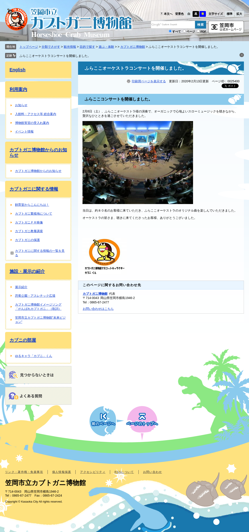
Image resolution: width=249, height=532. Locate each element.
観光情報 (70, 46)
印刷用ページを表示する (149, 81)
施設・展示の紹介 (27, 271)
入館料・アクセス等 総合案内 (35, 114)
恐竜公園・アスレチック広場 (35, 295)
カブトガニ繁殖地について (33, 213)
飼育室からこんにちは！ (32, 204)
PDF (203, 31)
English (17, 69)
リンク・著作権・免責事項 (24, 472)
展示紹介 (21, 287)
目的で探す (87, 46)
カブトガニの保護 (27, 240)
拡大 (239, 13)
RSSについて (124, 472)
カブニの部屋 (23, 340)
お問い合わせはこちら (98, 308)
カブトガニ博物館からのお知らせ (38, 171)
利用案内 (18, 89)
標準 (229, 13)
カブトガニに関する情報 (34, 189)
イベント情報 (24, 131)
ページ (190, 31)
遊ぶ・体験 (106, 46)
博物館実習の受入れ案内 (32, 123)
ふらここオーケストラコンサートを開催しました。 (55, 56)
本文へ (168, 13)
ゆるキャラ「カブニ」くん (33, 356)
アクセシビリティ (92, 472)
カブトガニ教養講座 (29, 231)
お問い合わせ (152, 472)
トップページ (28, 46)
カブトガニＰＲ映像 (29, 222)
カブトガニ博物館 (132, 46)
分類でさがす (51, 46)
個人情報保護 (61, 472)
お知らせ (21, 105)
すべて (176, 31)
